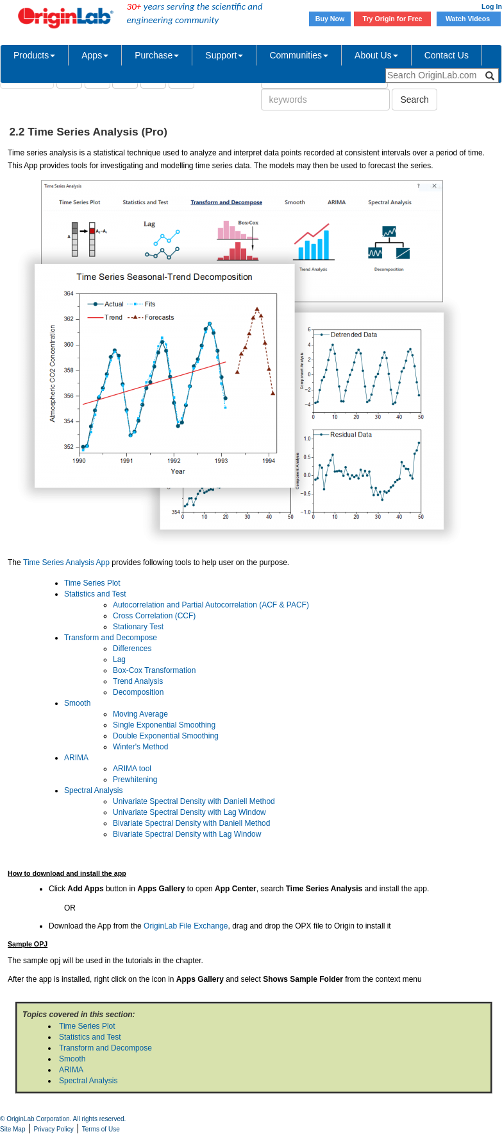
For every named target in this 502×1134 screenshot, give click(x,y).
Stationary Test (138, 626)
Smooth (77, 703)
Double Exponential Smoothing (166, 735)
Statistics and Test (95, 593)
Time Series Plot (92, 583)
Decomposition (138, 692)
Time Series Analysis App (66, 562)
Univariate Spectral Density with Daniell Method (194, 801)
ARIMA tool (132, 768)
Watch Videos (469, 18)
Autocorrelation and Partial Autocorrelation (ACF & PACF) (211, 604)
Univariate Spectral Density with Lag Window (189, 812)
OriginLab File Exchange (186, 925)
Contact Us (446, 55)
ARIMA (76, 757)
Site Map (12, 1129)
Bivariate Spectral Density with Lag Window (187, 834)
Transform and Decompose (110, 637)
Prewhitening (135, 779)
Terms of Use (101, 1129)
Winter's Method (140, 746)
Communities (298, 55)
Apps (94, 55)
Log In (491, 6)
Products (34, 55)
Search (414, 99)
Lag (119, 659)
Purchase (157, 55)
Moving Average (140, 714)
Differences (132, 648)
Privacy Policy (54, 1129)
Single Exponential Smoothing (164, 724)
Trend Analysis (138, 681)
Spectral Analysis (93, 790)
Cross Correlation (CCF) (154, 615)
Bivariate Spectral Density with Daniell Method (191, 823)
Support (224, 55)
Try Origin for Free (393, 18)
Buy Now (330, 18)
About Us (376, 55)
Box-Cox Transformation (154, 670)
